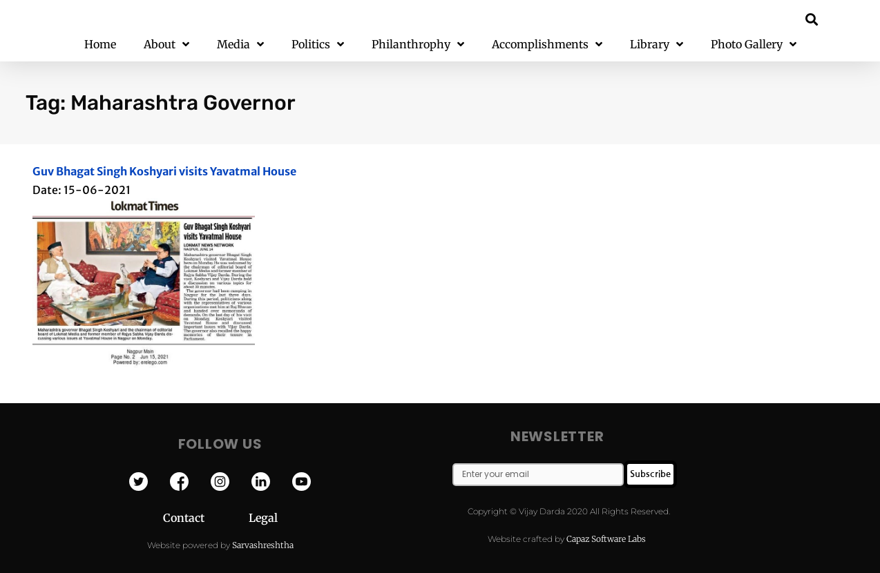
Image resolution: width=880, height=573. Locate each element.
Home (100, 44)
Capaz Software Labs (606, 539)
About (166, 45)
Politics (317, 45)
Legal (263, 518)
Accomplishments (547, 45)
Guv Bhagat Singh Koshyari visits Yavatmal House (164, 171)
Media (240, 45)
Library (656, 45)
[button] (812, 19)
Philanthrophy (418, 45)
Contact (206, 518)
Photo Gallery (753, 45)
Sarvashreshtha (263, 545)
